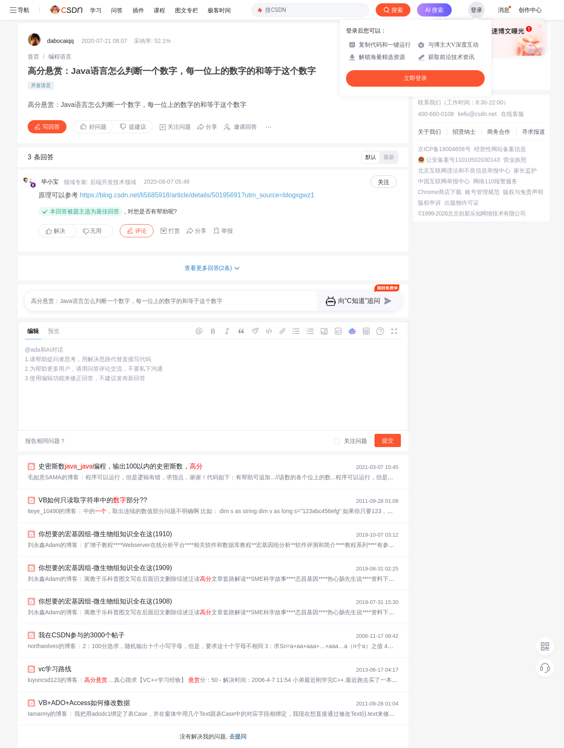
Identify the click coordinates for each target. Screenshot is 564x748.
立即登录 (415, 78)
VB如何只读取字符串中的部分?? (92, 500)
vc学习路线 (54, 668)
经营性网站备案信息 (500, 149)
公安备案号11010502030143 (463, 159)
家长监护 (525, 170)
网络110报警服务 (495, 181)
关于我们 (429, 131)
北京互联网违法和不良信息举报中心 (464, 170)
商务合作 (498, 131)
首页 (33, 56)
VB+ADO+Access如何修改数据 (84, 702)
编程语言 (59, 56)
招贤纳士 (464, 131)
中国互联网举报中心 (444, 181)
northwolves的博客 (52, 646)
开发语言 (41, 85)
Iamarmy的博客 (47, 713)
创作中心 (530, 10)
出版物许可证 (461, 202)
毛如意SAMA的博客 (53, 477)
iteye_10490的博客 (52, 511)
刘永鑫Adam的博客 (53, 545)
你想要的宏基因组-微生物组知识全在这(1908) (105, 601)
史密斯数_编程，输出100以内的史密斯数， (120, 466)
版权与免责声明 (523, 192)
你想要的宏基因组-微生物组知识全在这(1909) (105, 567)
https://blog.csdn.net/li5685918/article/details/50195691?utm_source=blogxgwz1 (197, 195)
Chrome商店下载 (440, 192)
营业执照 (514, 159)
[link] (33, 56)
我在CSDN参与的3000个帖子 (81, 635)
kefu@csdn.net (477, 114)
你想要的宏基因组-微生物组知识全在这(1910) (105, 533)
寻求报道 (533, 131)
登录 (476, 10)
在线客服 (512, 114)
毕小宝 (50, 181)
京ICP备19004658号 (444, 149)
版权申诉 (429, 202)
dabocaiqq (60, 41)
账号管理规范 (482, 192)
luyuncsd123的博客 (53, 680)
